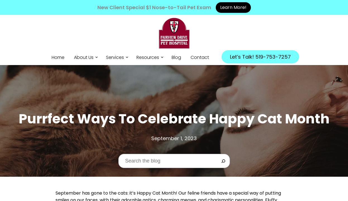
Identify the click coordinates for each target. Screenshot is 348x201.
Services (115, 57)
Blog (176, 57)
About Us (83, 57)
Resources (147, 57)
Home (58, 57)
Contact (200, 57)
